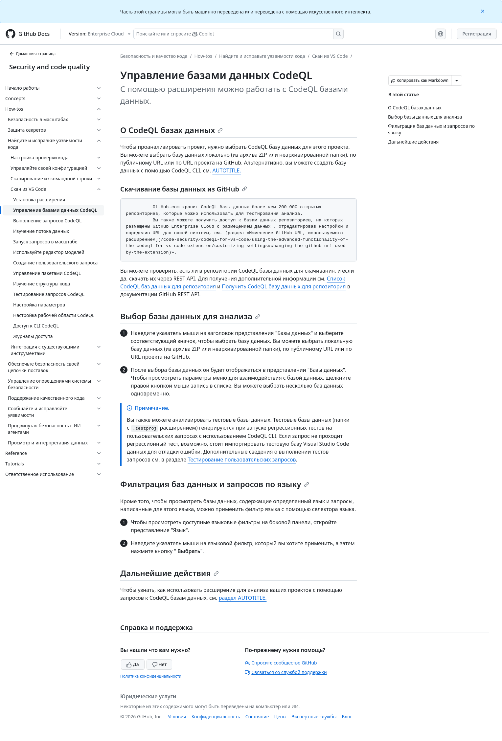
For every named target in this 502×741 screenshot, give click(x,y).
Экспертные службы (314, 716)
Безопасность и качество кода (153, 56)
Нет (159, 664)
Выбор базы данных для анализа (190, 316)
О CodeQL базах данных (171, 129)
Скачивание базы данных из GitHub (183, 189)
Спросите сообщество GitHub (281, 663)
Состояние (257, 716)
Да (132, 664)
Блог (347, 716)
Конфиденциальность (216, 716)
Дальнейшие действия (169, 573)
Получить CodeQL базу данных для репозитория (284, 286)
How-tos (203, 56)
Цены (280, 716)
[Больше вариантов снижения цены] (456, 80)
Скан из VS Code (330, 56)
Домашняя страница (32, 53)
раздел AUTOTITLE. (243, 597)
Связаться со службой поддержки (286, 672)
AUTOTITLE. (226, 170)
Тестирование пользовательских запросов (242, 459)
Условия (177, 716)
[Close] (483, 10)
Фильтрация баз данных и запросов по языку (214, 484)
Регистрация (476, 34)
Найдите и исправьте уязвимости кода (262, 56)
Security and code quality (49, 66)
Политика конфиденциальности (150, 676)
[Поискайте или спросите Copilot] (238, 34)
